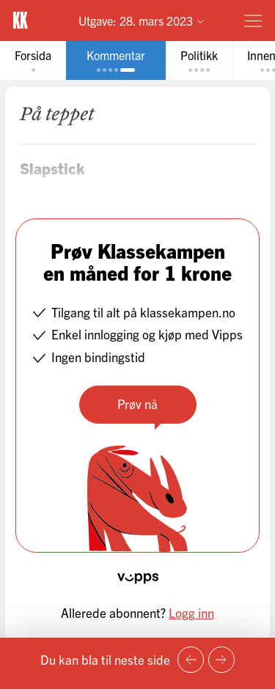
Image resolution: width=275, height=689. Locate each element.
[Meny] (253, 20)
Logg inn (191, 612)
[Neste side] (221, 659)
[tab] (33, 60)
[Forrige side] (190, 659)
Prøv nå (137, 403)
